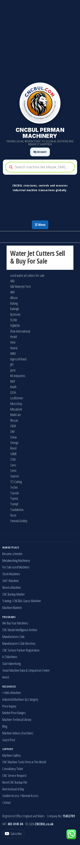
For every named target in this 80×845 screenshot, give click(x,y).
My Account (40, 152)
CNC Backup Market (13, 594)
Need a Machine (11, 587)
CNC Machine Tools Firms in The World (24, 762)
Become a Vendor (12, 553)
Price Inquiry (9, 706)
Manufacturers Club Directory (18, 643)
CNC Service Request (14, 775)
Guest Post (8, 740)
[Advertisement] (40, 40)
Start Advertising (11, 663)
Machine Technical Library (16, 719)
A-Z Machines (9, 656)
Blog (4, 726)
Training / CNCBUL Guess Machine (21, 600)
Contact (6, 802)
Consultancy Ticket (12, 768)
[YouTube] (13, 833)
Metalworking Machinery (16, 560)
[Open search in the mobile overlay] (40, 167)
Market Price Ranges (14, 712)
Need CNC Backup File (14, 782)
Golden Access (10, 795)
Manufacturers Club (13, 636)
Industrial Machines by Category (20, 699)
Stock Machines (11, 574)
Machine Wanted (11, 607)
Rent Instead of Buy (13, 789)
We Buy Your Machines (15, 623)
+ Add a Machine (11, 692)
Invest (5, 677)
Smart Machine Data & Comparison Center (26, 670)
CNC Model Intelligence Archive (19, 630)
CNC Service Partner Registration (20, 650)
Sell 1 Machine (10, 580)
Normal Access (30, 795)
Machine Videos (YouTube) (17, 733)
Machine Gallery (11, 755)
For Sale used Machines (16, 567)
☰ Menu (40, 225)
